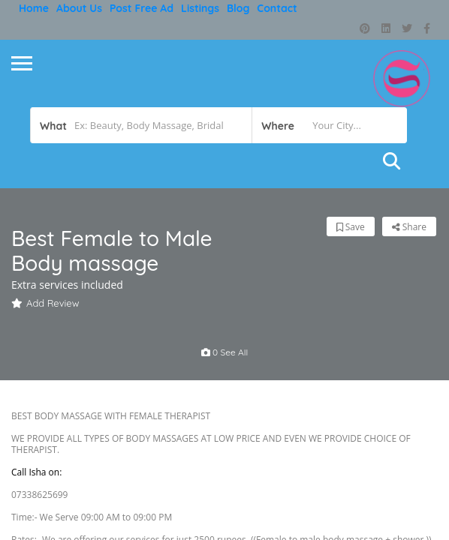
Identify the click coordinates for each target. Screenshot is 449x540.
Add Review (45, 303)
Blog (238, 8)
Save (350, 226)
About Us (79, 8)
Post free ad (141, 8)
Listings (200, 8)
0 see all (225, 352)
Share (409, 226)
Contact (277, 8)
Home (34, 8)
